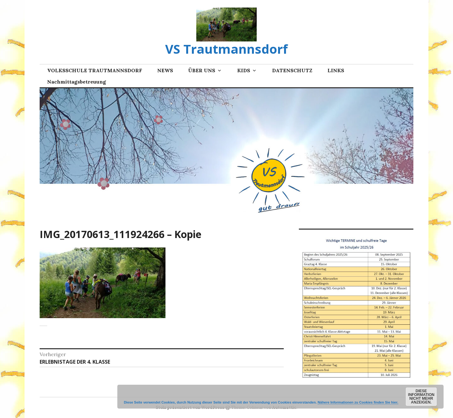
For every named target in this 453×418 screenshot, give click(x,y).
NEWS (165, 70)
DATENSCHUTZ (292, 70)
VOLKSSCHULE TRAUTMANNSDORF (94, 70)
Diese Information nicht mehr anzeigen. (421, 396)
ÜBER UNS (201, 70)
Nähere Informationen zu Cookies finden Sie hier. (358, 402)
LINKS (335, 70)
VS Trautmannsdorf (226, 48)
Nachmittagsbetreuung (76, 82)
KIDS (243, 70)
